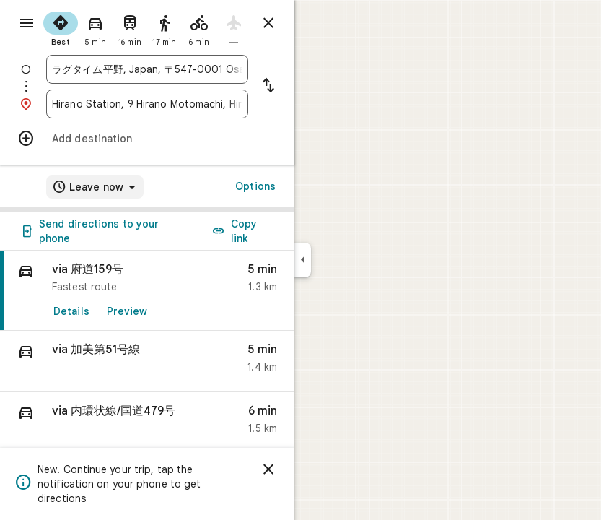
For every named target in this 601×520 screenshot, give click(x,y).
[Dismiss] (268, 469)
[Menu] (27, 23)
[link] (147, 291)
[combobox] (147, 69)
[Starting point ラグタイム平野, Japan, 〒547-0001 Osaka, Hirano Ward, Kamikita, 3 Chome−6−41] (147, 69)
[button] (147, 361)
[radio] (60, 27)
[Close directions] (268, 23)
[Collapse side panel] (302, 260)
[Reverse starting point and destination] (268, 86)
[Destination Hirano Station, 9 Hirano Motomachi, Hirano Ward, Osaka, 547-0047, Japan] (147, 104)
